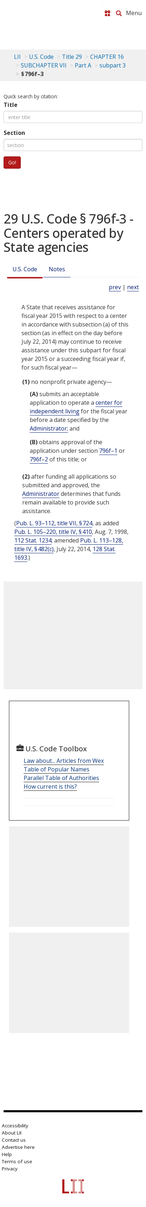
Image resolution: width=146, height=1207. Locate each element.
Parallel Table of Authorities (61, 778)
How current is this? (50, 786)
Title (11, 105)
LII (17, 57)
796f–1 (108, 451)
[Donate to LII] (107, 13)
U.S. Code (25, 269)
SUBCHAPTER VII (44, 65)
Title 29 (72, 57)
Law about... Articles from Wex (64, 761)
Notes (57, 269)
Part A (83, 65)
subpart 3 (112, 65)
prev (115, 287)
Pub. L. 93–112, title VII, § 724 (54, 523)
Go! (12, 162)
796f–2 (39, 459)
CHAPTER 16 (107, 57)
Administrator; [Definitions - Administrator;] (49, 428)
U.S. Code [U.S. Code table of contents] (41, 57)
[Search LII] (119, 13)
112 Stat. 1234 (33, 540)
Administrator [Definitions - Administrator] (40, 494)
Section (14, 133)
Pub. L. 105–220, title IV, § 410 (53, 532)
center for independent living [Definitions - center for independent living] (76, 407)
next (133, 287)
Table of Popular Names (56, 769)
